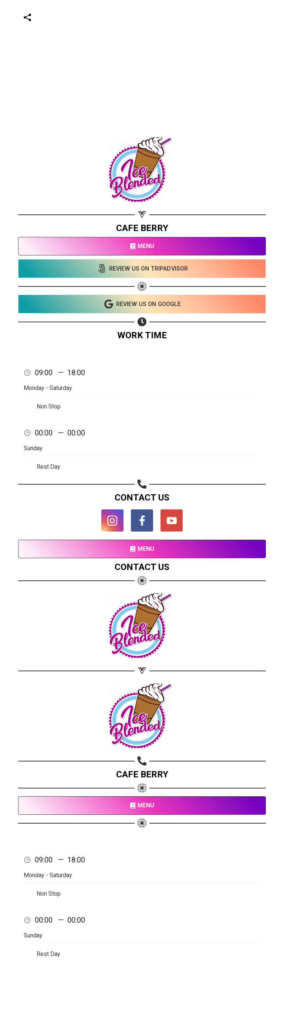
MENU (142, 246)
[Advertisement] (139, 52)
